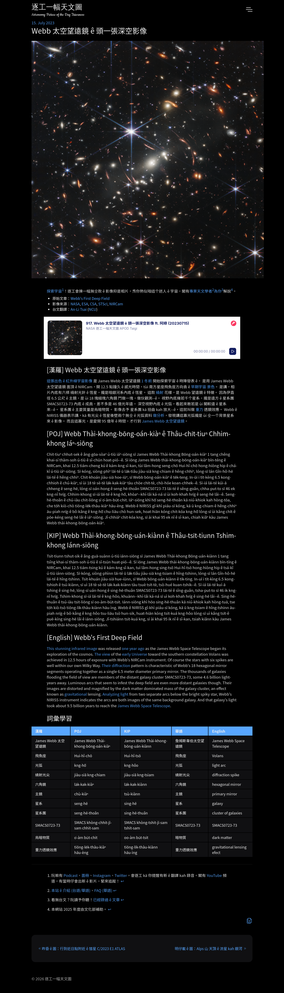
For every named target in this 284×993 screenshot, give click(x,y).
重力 (199, 409)
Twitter (121, 875)
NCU (92, 309)
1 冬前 (146, 380)
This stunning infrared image (72, 648)
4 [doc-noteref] (232, 289)
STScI (102, 303)
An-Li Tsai (79, 309)
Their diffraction (116, 665)
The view (102, 654)
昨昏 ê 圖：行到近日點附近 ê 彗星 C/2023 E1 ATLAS (83, 948)
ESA (85, 303)
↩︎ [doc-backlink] (122, 881)
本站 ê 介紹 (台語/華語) (71, 890)
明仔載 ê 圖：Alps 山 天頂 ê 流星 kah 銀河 (208, 948)
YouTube (214, 875)
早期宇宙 (198, 386)
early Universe (134, 654)
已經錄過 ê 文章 (106, 899)
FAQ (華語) (103, 890)
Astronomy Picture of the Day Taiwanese (58, 14)
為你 (218, 291)
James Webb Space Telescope (144, 705)
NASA (75, 303)
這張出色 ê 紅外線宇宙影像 (69, 380)
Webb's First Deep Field (90, 298)
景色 (211, 386)
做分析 (158, 415)
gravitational (75, 694)
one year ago (133, 648)
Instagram (102, 875)
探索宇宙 (54, 291)
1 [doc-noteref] (63, 289)
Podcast (71, 875)
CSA (93, 303)
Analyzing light (115, 694)
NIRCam (116, 303)
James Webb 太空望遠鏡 (163, 421)
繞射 (160, 392)
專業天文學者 (200, 291)
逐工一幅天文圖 (57, 8)
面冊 (85, 875)
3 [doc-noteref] (222, 289)
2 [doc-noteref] (213, 289)
